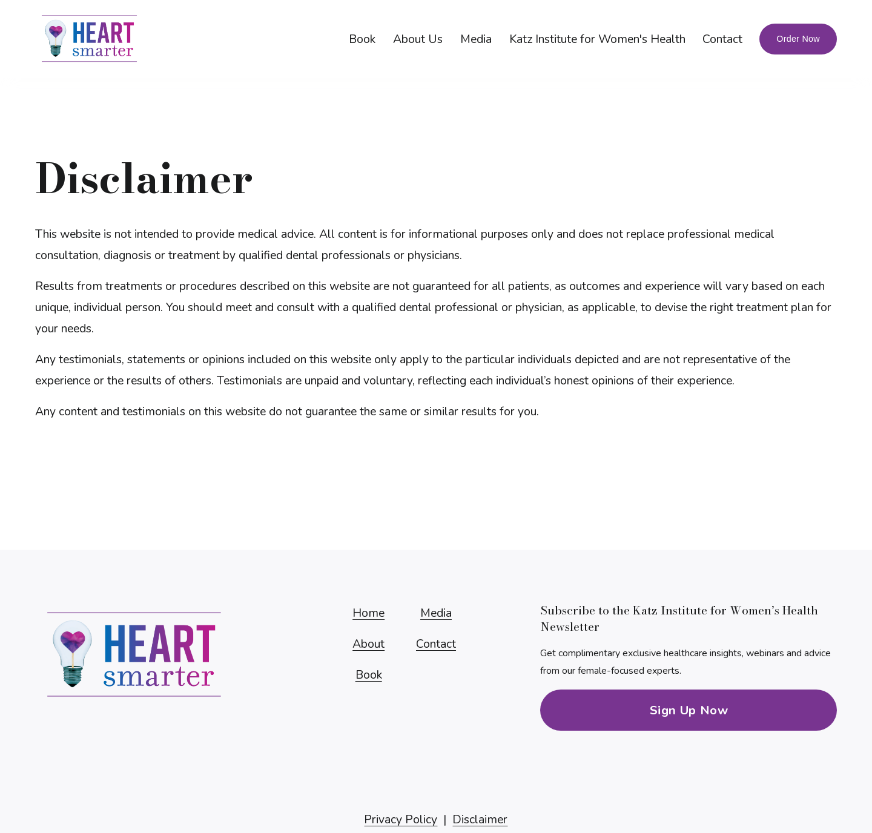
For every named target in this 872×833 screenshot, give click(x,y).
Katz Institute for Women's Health (597, 39)
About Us (418, 39)
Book (362, 39)
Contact (722, 39)
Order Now (798, 39)
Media (476, 39)
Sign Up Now (689, 710)
